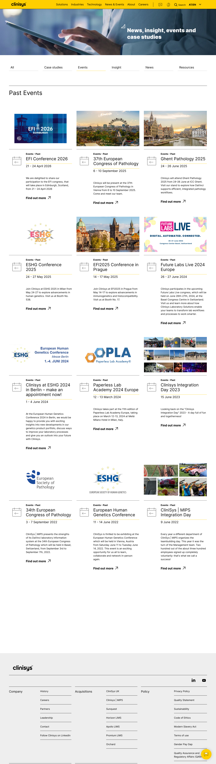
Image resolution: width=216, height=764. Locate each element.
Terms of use (181, 735)
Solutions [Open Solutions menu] (62, 4)
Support (168, 4)
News (149, 67)
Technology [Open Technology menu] (94, 4)
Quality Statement (184, 700)
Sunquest (111, 708)
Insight (116, 67)
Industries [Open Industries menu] (77, 4)
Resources (186, 67)
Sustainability (181, 708)
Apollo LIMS (113, 726)
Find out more (38, 198)
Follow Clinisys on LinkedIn (55, 735)
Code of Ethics (182, 717)
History (44, 691)
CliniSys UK (112, 691)
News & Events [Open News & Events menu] (114, 4)
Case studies (53, 67)
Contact (160, 4)
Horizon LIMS (113, 717)
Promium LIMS (114, 735)
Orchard (110, 744)
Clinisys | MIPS (114, 700)
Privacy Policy (182, 691)
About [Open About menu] (131, 4)
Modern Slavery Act (185, 726)
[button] (180, 4)
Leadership (46, 717)
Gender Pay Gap (183, 744)
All (12, 67)
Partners (45, 708)
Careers (143, 4)
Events (83, 67)
